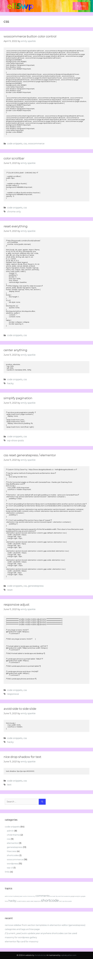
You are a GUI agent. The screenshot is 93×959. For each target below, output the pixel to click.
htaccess (11, 851)
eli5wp (20, 6)
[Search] (42, 802)
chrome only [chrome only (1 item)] (31, 896)
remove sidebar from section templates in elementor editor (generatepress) (45, 925)
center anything (15, 350)
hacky (10, 383)
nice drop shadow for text (22, 757)
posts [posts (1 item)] (28, 901)
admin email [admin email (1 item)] (9, 896)
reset (10, 590)
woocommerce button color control (30, 36)
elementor (12, 843)
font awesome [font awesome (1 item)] (65, 896)
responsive (13, 694)
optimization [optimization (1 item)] (22, 901)
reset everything (15, 226)
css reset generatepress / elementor (30, 455)
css (25, 143)
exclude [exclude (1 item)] (52, 896)
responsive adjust (16, 604)
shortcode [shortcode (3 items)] (50, 900)
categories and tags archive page (22, 929)
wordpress (12, 863)
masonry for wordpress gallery (21, 937)
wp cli (10, 867)
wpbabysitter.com (68, 955)
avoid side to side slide (20, 708)
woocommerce (36, 143)
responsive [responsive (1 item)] (37, 901)
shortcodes (13, 855)
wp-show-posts (15, 440)
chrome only (14, 211)
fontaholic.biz (40, 955)
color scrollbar (14, 158)
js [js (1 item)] (17, 901)
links (7, 872)
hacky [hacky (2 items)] (12, 900)
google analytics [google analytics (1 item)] (75, 896)
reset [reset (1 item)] (31, 901)
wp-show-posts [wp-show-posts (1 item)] (67, 901)
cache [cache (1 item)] (25, 896)
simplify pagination (18, 398)
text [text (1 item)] (60, 901)
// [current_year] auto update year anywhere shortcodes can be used (41, 933)
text (9, 784)
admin (10, 831)
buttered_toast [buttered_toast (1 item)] (17, 896)
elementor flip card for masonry (21, 941)
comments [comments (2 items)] (42, 895)
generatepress (36, 586)
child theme (13, 835)
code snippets (14, 143)
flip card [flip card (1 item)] (58, 896)
